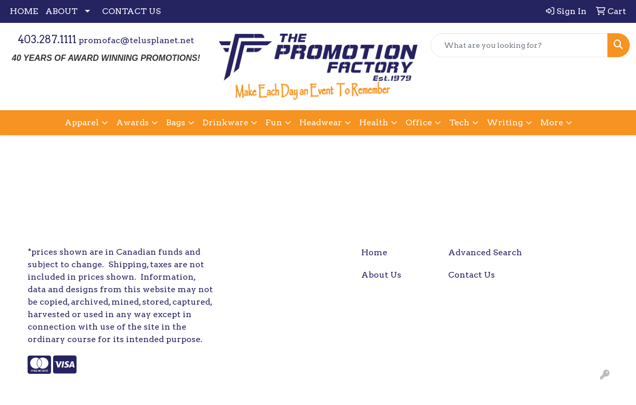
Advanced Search (485, 252)
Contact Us (471, 275)
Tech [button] (459, 122)
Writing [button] (505, 122)
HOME (24, 11)
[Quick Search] (519, 45)
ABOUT (61, 11)
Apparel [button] (82, 122)
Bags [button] (175, 122)
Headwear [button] (320, 122)
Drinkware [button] (225, 122)
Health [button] (373, 122)
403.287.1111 (47, 39)
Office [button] (418, 122)
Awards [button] (132, 122)
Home (374, 252)
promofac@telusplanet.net (136, 40)
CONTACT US (131, 11)
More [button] (551, 122)
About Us (381, 275)
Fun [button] (273, 122)
